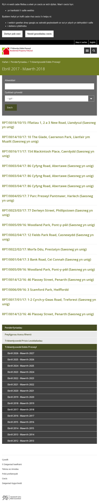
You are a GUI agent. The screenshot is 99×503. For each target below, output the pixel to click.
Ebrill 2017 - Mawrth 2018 (21, 409)
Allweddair (10, 80)
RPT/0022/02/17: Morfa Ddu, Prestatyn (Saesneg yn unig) (44, 249)
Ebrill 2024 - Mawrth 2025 (21, 365)
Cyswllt (5, 460)
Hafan (5, 61)
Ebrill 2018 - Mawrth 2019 (21, 403)
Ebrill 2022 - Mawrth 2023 (21, 378)
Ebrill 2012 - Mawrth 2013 (21, 440)
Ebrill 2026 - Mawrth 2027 (21, 353)
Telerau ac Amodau (10, 469)
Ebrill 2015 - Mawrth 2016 (21, 422)
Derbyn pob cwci (12, 34)
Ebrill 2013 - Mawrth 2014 (21, 434)
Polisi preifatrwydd (10, 474)
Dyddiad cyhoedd (13, 92)
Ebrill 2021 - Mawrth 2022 (21, 384)
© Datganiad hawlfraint (12, 464)
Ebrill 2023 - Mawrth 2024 (21, 372)
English (92, 42)
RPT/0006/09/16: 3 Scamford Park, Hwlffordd (35, 289)
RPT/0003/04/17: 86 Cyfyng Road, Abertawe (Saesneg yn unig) (47, 166)
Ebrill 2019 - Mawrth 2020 (21, 397)
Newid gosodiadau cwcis (39, 34)
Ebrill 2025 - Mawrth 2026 (21, 359)
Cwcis (4, 478)
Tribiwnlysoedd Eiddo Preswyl (45, 61)
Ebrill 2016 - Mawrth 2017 (21, 415)
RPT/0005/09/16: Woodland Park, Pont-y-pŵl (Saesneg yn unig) (48, 225)
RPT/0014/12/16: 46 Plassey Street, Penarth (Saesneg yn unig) (48, 279)
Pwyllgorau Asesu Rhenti (18, 334)
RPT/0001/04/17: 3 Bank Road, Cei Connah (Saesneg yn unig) (46, 259)
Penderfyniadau (19, 61)
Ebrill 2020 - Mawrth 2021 (21, 390)
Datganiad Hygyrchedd (12, 483)
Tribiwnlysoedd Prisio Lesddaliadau (23, 340)
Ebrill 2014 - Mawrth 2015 (21, 428)
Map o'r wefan (81, 42)
